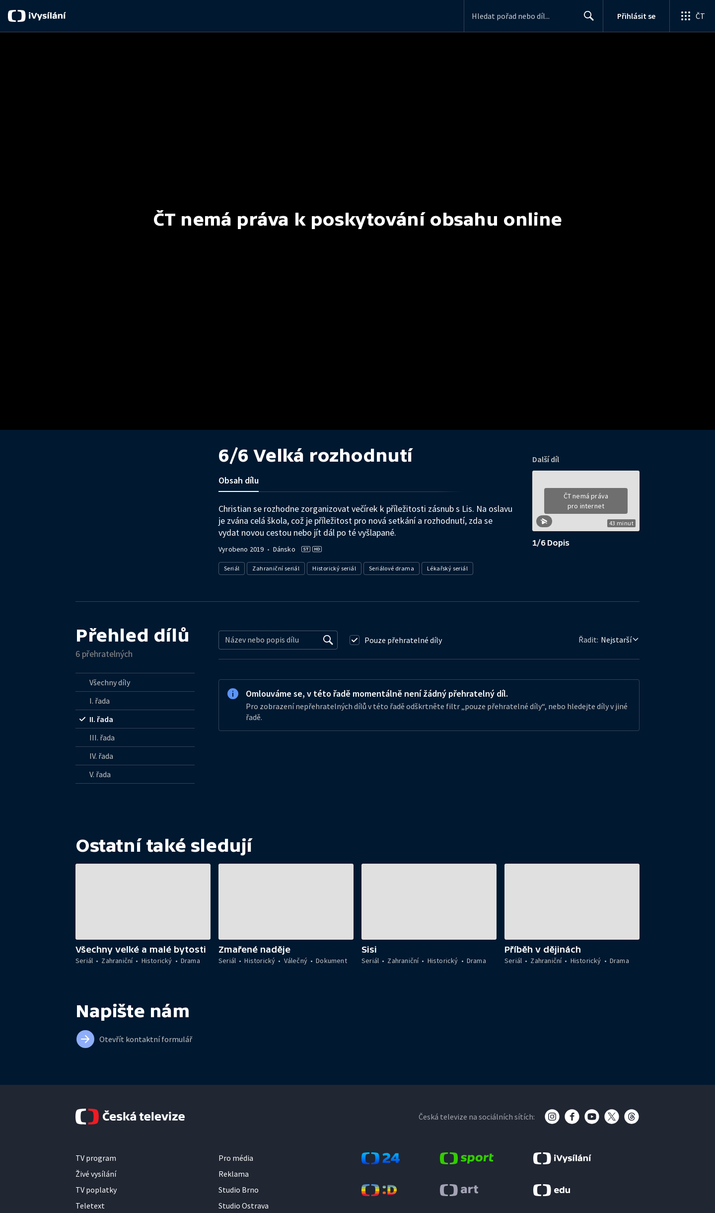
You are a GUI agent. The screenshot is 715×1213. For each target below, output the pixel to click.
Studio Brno (238, 1190)
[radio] (135, 682)
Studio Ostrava (243, 1206)
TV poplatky (96, 1190)
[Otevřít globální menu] (692, 16)
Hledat (586, 20)
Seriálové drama (391, 568)
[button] (586, 504)
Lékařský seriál (447, 568)
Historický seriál (334, 568)
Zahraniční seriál (275, 568)
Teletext (90, 1206)
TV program (95, 1158)
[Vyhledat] (328, 640)
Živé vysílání (95, 1174)
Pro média (235, 1158)
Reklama (233, 1174)
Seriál (231, 568)
